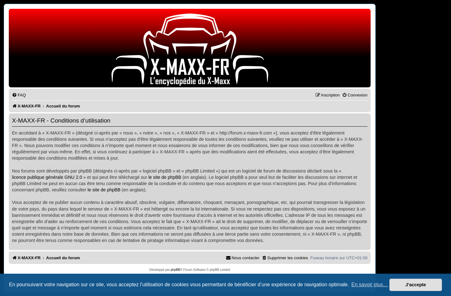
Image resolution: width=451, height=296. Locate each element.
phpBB (175, 269)
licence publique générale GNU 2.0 (47, 177)
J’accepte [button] (415, 284)
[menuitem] (19, 95)
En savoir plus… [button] (369, 284)
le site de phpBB (164, 177)
